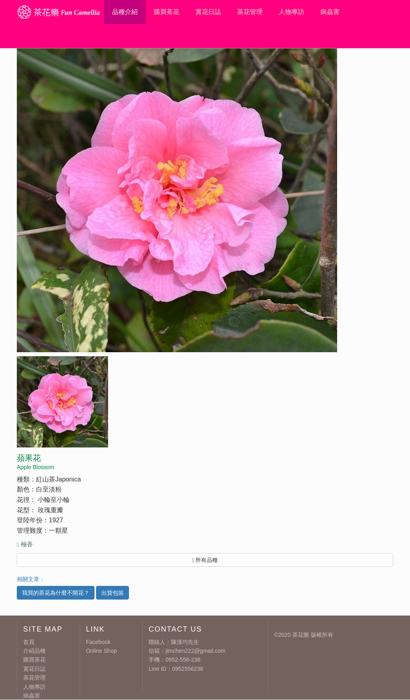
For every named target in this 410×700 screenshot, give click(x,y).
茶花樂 (300, 635)
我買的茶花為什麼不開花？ (55, 593)
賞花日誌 (208, 11)
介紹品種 (34, 651)
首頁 (28, 642)
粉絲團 (386, 36)
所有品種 (205, 560)
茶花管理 (250, 11)
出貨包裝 (112, 593)
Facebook (98, 642)
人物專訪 (291, 11)
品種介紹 (125, 11)
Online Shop (101, 651)
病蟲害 (330, 11)
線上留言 (360, 36)
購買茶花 (166, 11)
